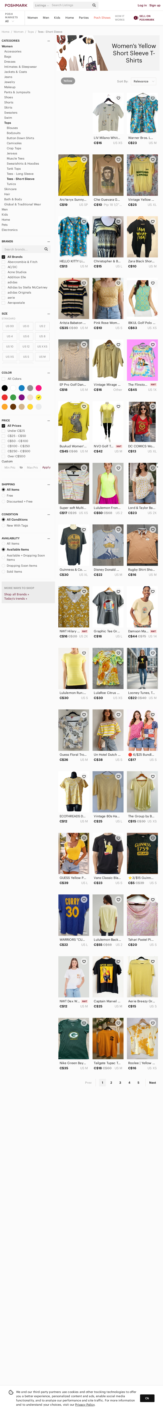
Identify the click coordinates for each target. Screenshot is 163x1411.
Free (7, 495)
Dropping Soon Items (19, 566)
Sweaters (10, 112)
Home (69, 18)
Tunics (11, 184)
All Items (10, 490)
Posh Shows (102, 18)
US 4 (10, 336)
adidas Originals (16, 292)
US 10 (10, 346)
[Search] (70, 5)
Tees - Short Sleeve (50, 32)
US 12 (26, 346)
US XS (10, 357)
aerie (8, 297)
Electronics (10, 230)
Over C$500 (13, 456)
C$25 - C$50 (14, 436)
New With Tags (15, 525)
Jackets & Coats (15, 72)
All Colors (11, 379)
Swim (8, 118)
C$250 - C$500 (16, 451)
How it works (120, 17)
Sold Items (12, 571)
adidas (9, 282)
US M (42, 357)
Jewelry (9, 82)
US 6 (26, 336)
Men (46, 18)
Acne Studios (14, 272)
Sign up (154, 5)
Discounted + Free (17, 501)
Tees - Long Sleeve (20, 174)
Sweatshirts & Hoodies (23, 163)
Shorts (8, 102)
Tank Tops (14, 169)
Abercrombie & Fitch (19, 262)
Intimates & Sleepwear (20, 67)
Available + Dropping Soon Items (23, 558)
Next (152, 1083)
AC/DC (9, 267)
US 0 (26, 326)
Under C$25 (13, 431)
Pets (5, 225)
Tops (31, 32)
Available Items (15, 549)
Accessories (12, 51)
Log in (142, 5)
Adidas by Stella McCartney (24, 287)
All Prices (11, 426)
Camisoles (14, 143)
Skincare (10, 189)
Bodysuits (14, 133)
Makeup (9, 87)
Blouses (12, 128)
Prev (88, 1083)
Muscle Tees (15, 158)
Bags (7, 56)
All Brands (12, 257)
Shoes (8, 97)
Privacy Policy (84, 1405)
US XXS (42, 346)
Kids (57, 18)
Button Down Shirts (20, 138)
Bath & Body (13, 199)
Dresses (9, 62)
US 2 (42, 326)
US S (26, 357)
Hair (7, 194)
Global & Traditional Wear (22, 204)
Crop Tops (14, 148)
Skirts (8, 107)
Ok (147, 1398)
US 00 (10, 326)
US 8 (42, 336)
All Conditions (15, 519)
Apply (46, 467)
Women (32, 18)
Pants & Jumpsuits (17, 92)
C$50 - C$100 (15, 441)
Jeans (8, 77)
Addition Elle (14, 277)
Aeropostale (13, 303)
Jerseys (12, 153)
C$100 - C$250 (16, 446)
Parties (84, 18)
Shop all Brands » (16, 594)
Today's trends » (15, 598)
